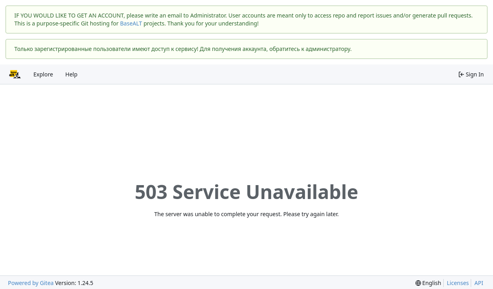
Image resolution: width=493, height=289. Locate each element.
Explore (43, 74)
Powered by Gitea (31, 283)
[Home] (15, 74)
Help (71, 74)
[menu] (428, 283)
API (478, 283)
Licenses (458, 283)
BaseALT (131, 23)
